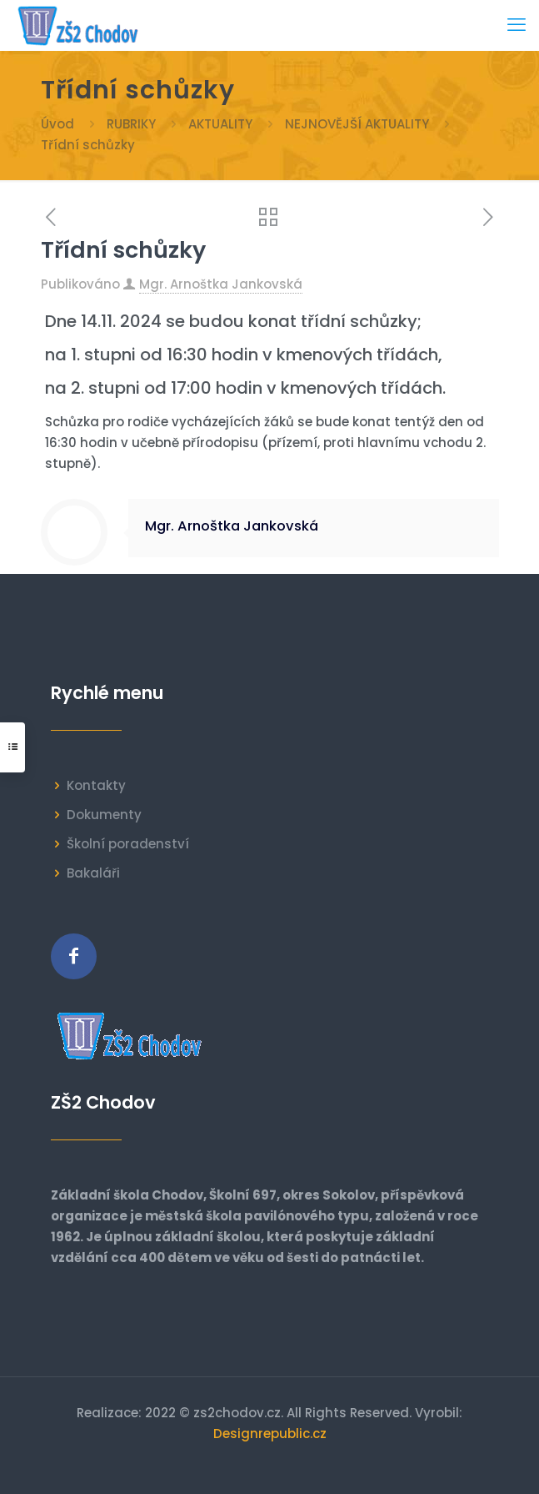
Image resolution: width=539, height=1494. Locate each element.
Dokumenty (104, 814)
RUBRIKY (131, 124)
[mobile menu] (516, 25)
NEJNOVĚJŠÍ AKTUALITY (357, 124)
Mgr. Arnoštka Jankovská (220, 284)
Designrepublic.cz (270, 1433)
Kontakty (96, 785)
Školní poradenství (128, 844)
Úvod (57, 124)
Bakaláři (93, 873)
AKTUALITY (220, 124)
